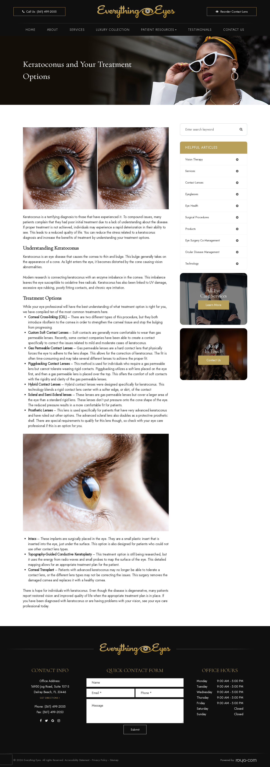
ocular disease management (204, 252)
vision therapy (195, 159)
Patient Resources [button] (158, 29)
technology (192, 263)
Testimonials (200, 29)
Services (77, 29)
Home (31, 29)
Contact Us (233, 29)
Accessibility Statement (77, 760)
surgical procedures (198, 217)
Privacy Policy (99, 760)
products (191, 229)
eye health (192, 206)
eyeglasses (192, 194)
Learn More (213, 305)
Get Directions (49, 697)
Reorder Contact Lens (232, 11)
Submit (135, 729)
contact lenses (195, 182)
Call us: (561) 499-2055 (39, 11)
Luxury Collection (113, 29)
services (191, 171)
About (52, 29)
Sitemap (114, 760)
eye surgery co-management (205, 240)
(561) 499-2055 (55, 706)
